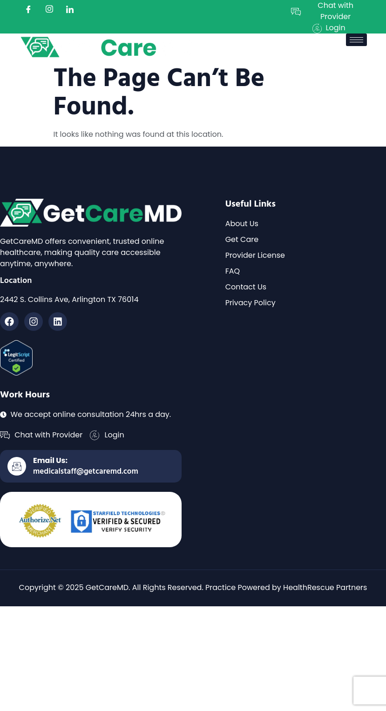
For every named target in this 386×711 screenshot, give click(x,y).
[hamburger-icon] (356, 40)
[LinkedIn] (70, 9)
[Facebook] (28, 9)
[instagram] (49, 9)
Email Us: (50, 460)
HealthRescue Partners (325, 587)
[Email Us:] (16, 466)
